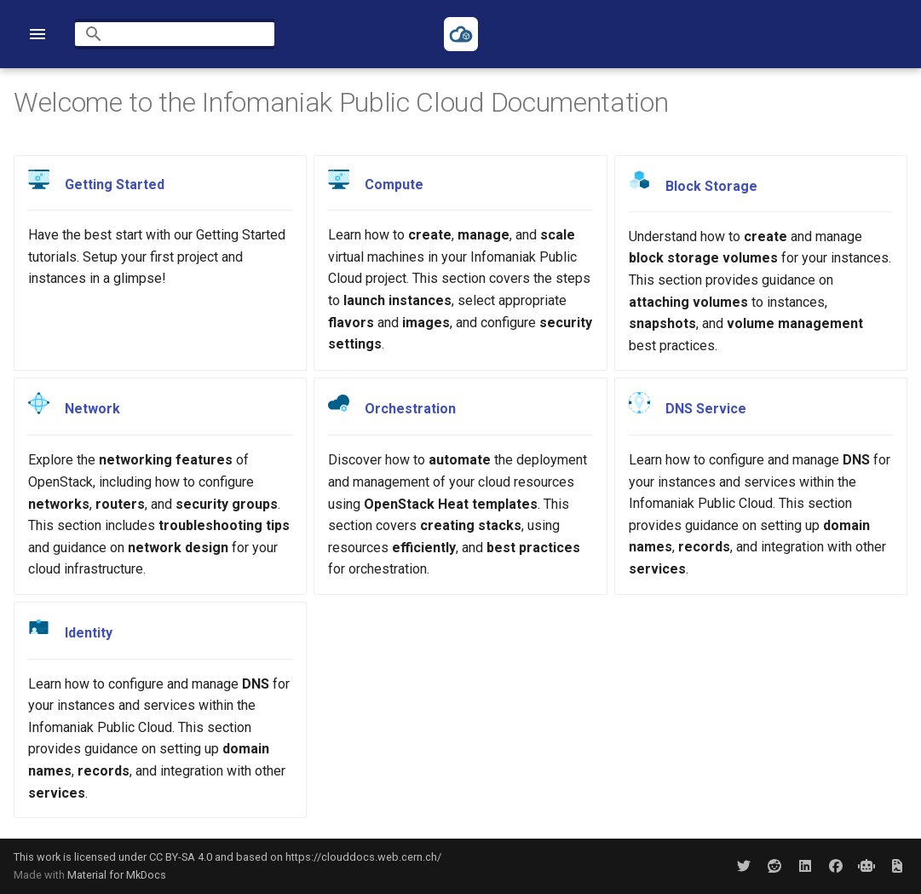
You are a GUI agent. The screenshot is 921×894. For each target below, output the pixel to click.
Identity (88, 633)
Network (92, 409)
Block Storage (711, 185)
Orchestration (410, 409)
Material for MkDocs (116, 874)
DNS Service (705, 409)
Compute (394, 184)
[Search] (174, 34)
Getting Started (114, 184)
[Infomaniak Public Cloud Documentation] (461, 34)
